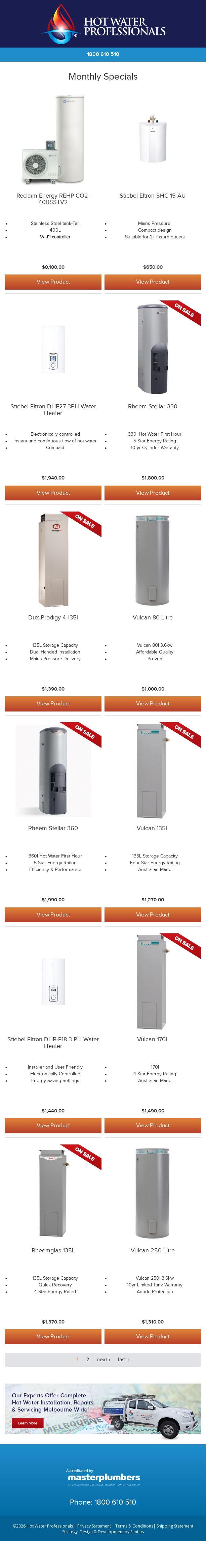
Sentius (137, 1531)
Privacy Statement (94, 1526)
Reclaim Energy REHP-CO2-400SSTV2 (53, 199)
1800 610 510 (103, 54)
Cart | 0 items (192, 24)
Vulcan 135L (153, 828)
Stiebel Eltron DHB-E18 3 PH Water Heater (53, 1042)
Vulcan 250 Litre (153, 1249)
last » (124, 1359)
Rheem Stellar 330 (152, 406)
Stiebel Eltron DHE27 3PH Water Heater (53, 410)
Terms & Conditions (134, 1526)
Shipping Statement (175, 1526)
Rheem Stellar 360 (53, 828)
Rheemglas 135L (53, 1249)
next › (103, 1359)
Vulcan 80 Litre (153, 617)
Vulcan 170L (153, 1039)
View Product (53, 282)
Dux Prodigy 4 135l (53, 617)
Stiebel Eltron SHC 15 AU (153, 195)
